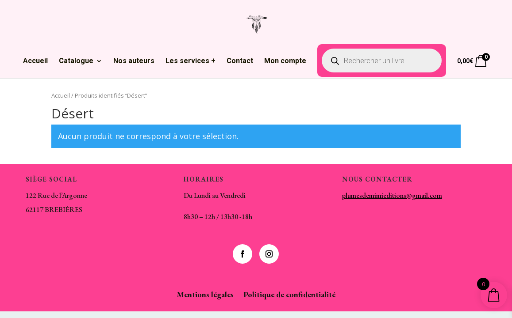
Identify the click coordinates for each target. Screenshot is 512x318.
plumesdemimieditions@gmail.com (392, 195)
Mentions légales (205, 295)
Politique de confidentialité (289, 295)
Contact (240, 61)
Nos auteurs (133, 61)
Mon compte (285, 61)
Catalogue (76, 61)
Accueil (35, 61)
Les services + (191, 61)
